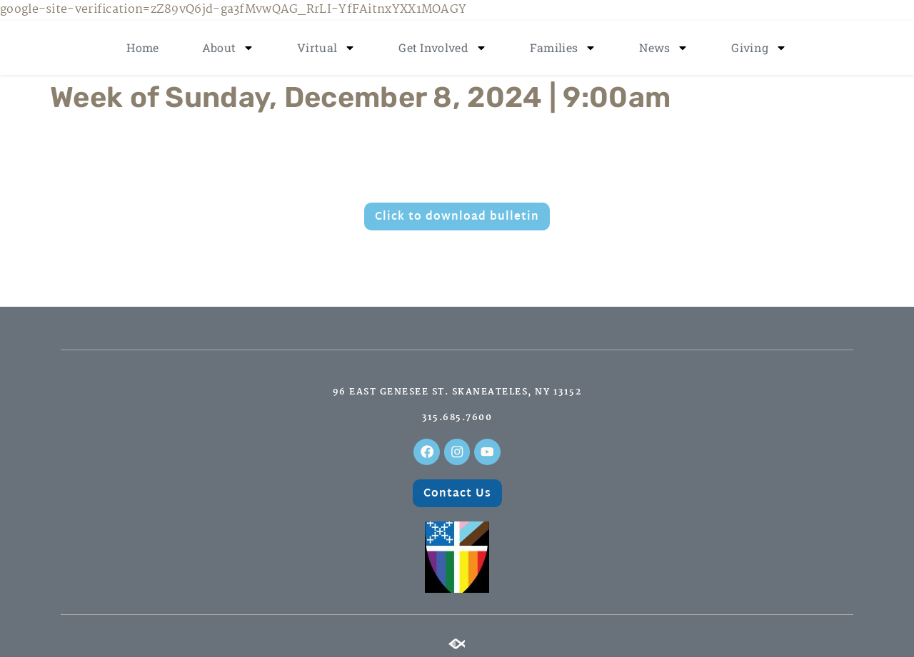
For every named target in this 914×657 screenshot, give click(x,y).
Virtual (326, 48)
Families (563, 48)
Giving (759, 48)
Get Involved (442, 48)
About (228, 48)
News (663, 48)
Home (142, 47)
